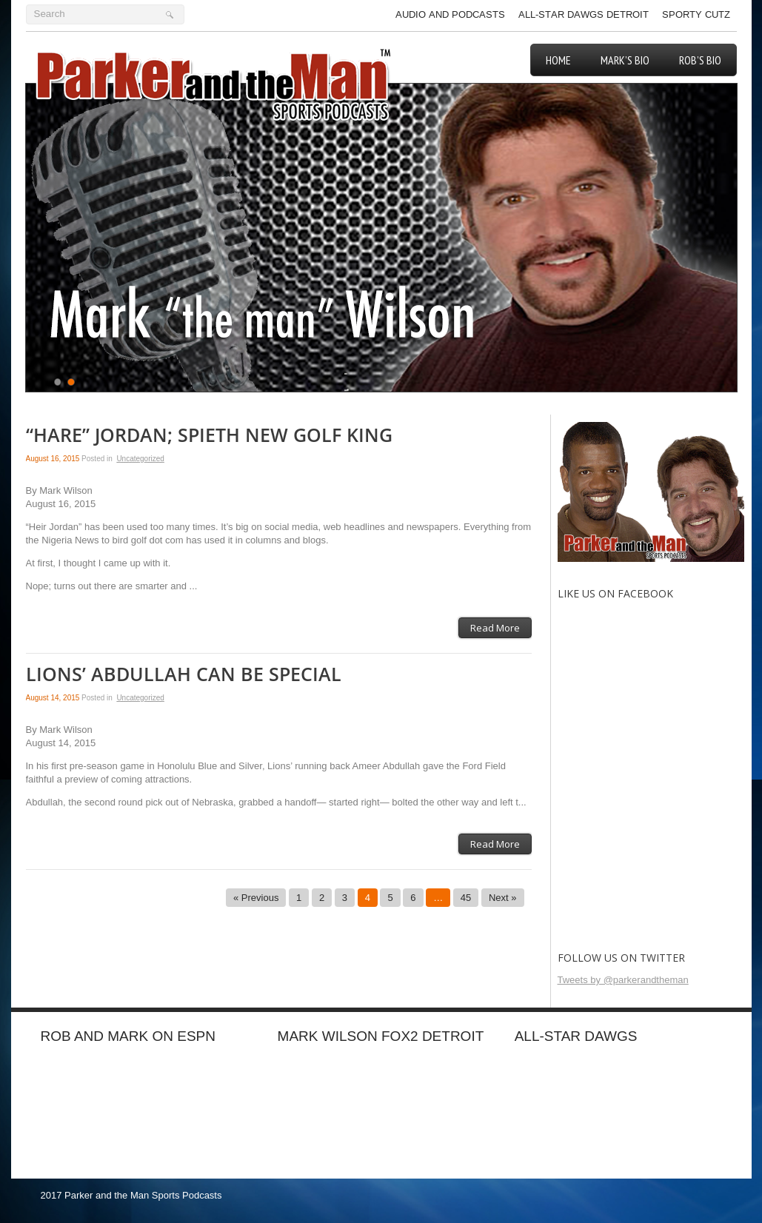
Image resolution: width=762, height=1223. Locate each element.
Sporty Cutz (696, 14)
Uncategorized (140, 459)
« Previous (255, 897)
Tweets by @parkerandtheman (623, 979)
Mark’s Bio (625, 60)
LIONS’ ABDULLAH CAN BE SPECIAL (183, 674)
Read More (495, 627)
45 (466, 897)
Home (558, 60)
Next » (503, 897)
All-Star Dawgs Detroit (583, 14)
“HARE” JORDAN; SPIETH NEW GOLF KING (209, 435)
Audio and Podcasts (450, 14)
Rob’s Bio (700, 60)
